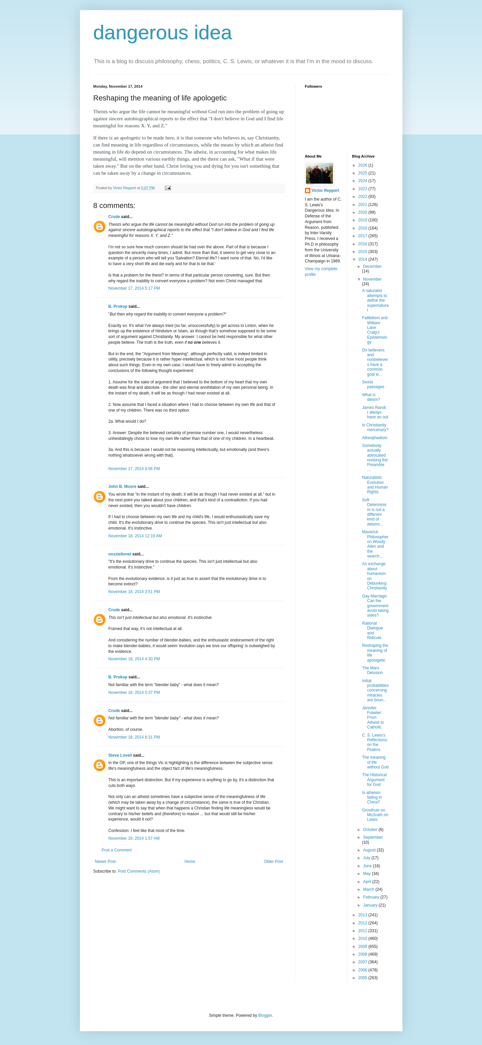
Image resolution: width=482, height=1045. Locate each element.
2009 (363, 946)
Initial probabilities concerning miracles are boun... (375, 690)
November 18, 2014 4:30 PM (134, 659)
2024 (363, 180)
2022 (363, 196)
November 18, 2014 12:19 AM (135, 536)
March (369, 889)
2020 (363, 212)
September (373, 837)
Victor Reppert (325, 190)
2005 (363, 977)
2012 (363, 923)
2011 (363, 930)
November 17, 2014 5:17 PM (134, 288)
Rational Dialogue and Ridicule (372, 630)
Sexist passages (373, 384)
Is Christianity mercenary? (375, 427)
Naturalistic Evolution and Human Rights (375, 484)
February (371, 897)
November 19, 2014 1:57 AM (134, 838)
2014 (363, 259)
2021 (363, 204)
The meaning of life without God (375, 762)
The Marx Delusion (372, 670)
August (370, 850)
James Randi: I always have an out (375, 412)
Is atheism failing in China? (372, 797)
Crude (114, 216)
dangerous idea (162, 32)
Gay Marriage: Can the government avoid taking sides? (375, 606)
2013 (363, 915)
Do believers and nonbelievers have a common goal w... (375, 362)
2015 (363, 251)
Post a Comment (117, 850)
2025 (363, 173)
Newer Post (105, 861)
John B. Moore (122, 486)
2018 (363, 228)
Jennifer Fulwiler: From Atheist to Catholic (373, 718)
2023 (363, 188)
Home (189, 861)
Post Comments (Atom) (139, 871)
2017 (363, 236)
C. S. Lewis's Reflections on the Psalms (374, 742)
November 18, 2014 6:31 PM (134, 737)
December (372, 266)
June (368, 866)
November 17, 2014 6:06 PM (134, 468)
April (367, 881)
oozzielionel (119, 554)
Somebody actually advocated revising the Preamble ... (375, 457)
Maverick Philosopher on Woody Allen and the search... (375, 544)
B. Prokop (118, 306)
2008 (363, 954)
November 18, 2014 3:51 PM (134, 591)
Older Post (273, 861)
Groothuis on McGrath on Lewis (375, 815)
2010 (363, 938)
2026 (363, 165)
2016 (363, 244)
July (367, 857)
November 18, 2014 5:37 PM (134, 692)
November (372, 279)
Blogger (265, 1015)
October (371, 829)
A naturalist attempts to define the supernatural (375, 300)
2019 (363, 220)
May (367, 873)
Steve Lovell (120, 755)
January (371, 905)
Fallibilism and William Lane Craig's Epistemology (375, 330)
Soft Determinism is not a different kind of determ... (374, 512)
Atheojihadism (374, 437)
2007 (363, 962)
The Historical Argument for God (374, 779)
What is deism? (371, 397)
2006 (363, 970)
